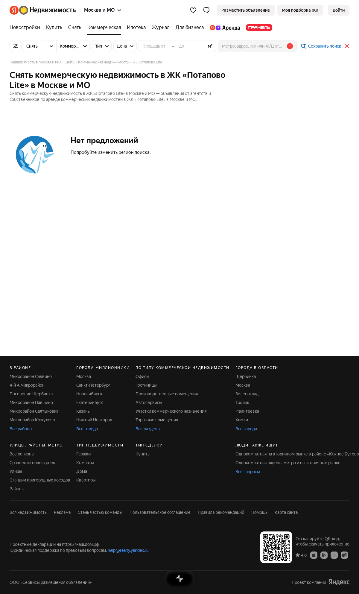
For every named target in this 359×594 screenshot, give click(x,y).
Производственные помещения (167, 393)
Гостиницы (146, 385)
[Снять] (74, 27)
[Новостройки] (26, 27)
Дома (81, 471)
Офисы (142, 376)
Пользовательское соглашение (160, 512)
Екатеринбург (90, 402)
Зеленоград (246, 393)
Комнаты (85, 462)
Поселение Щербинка (31, 393)
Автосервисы (149, 402)
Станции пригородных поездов (40, 480)
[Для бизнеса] (190, 27)
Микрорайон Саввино (31, 376)
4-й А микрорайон (27, 385)
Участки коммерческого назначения (171, 411)
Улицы (16, 471)
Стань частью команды (100, 512)
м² (210, 46)
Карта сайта (286, 512)
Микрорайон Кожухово (32, 419)
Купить (143, 454)
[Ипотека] (136, 27)
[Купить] (54, 27)
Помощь (259, 512)
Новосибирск (89, 393)
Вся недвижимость (28, 512)
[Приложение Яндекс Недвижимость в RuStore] (344, 554)
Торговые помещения (157, 419)
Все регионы (22, 454)
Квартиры (86, 480)
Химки (241, 419)
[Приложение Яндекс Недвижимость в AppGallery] (334, 554)
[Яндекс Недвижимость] (47, 10)
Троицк (242, 402)
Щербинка (245, 376)
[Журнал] (161, 27)
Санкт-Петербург (93, 385)
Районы (17, 488)
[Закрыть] (347, 46)
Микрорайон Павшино (31, 402)
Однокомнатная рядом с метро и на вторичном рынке (287, 462)
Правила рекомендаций (221, 512)
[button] (206, 10)
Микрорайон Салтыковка (34, 411)
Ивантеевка (247, 411)
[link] (338, 10)
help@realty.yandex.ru (128, 550)
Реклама (62, 512)
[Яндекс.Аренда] (225, 27)
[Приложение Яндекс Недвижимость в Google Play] (324, 554)
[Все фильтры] (16, 46)
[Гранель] (257, 27)
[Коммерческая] (104, 27)
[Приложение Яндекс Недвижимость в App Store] (313, 554)
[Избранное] (193, 10)
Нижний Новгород (94, 419)
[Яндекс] (14, 10)
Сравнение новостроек (32, 462)
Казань (83, 411)
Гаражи (83, 454)
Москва (83, 376)
